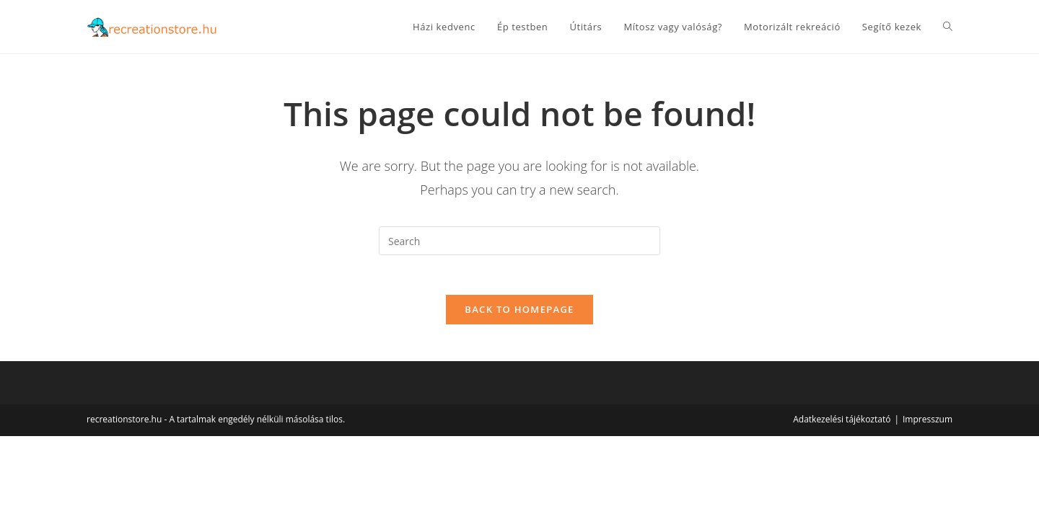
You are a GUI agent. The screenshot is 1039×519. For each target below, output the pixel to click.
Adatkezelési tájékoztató (841, 423)
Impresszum (927, 423)
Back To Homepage (519, 313)
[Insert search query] (519, 240)
